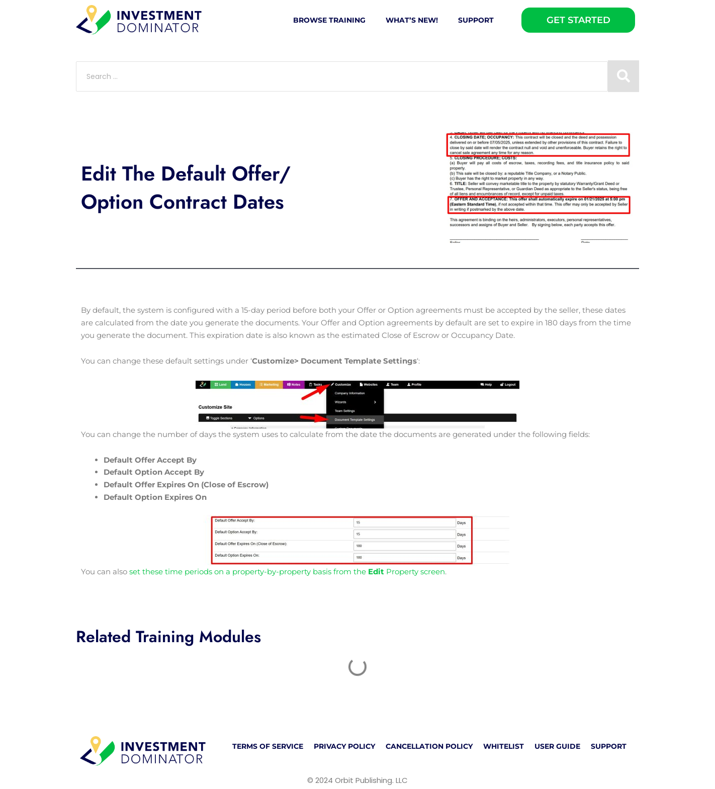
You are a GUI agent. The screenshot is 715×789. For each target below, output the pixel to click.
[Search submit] (623, 76)
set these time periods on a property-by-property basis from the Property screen (287, 571)
